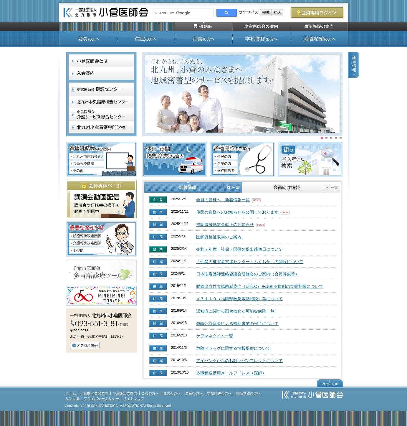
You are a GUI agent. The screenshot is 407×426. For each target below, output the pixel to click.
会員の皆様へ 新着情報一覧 (223, 199)
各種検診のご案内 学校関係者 (225, 171)
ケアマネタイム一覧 (214, 335)
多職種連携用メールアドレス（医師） (231, 373)
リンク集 (72, 398)
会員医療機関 (86, 163)
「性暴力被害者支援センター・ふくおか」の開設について (249, 261)
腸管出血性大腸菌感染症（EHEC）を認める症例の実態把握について (259, 286)
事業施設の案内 (124, 393)
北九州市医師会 (86, 156)
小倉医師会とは (101, 61)
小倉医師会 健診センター (101, 88)
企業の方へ (194, 393)
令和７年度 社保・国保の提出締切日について (239, 249)
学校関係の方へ (219, 393)
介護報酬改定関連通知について (86, 243)
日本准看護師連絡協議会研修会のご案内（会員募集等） (247, 274)
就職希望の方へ (248, 393)
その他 (86, 171)
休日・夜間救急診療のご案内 (174, 159)
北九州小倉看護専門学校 (101, 126)
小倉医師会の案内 (94, 393)
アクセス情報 (85, 345)
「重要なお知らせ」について (86, 250)
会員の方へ (150, 393)
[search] (181, 13)
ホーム (70, 393)
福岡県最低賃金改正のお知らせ (225, 224)
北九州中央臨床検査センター (101, 101)
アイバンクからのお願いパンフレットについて (239, 360)
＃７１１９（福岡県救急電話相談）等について (239, 298)
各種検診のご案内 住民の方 (225, 156)
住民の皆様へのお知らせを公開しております (237, 212)
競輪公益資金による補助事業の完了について (237, 323)
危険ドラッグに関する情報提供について (233, 348)
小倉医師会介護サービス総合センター (101, 114)
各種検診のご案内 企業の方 (225, 164)
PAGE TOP (330, 383)
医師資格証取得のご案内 (218, 237)
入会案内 (101, 73)
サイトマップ (133, 398)
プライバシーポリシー (101, 398)
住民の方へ (172, 393)
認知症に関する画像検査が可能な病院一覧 (235, 311)
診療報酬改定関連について (86, 236)
